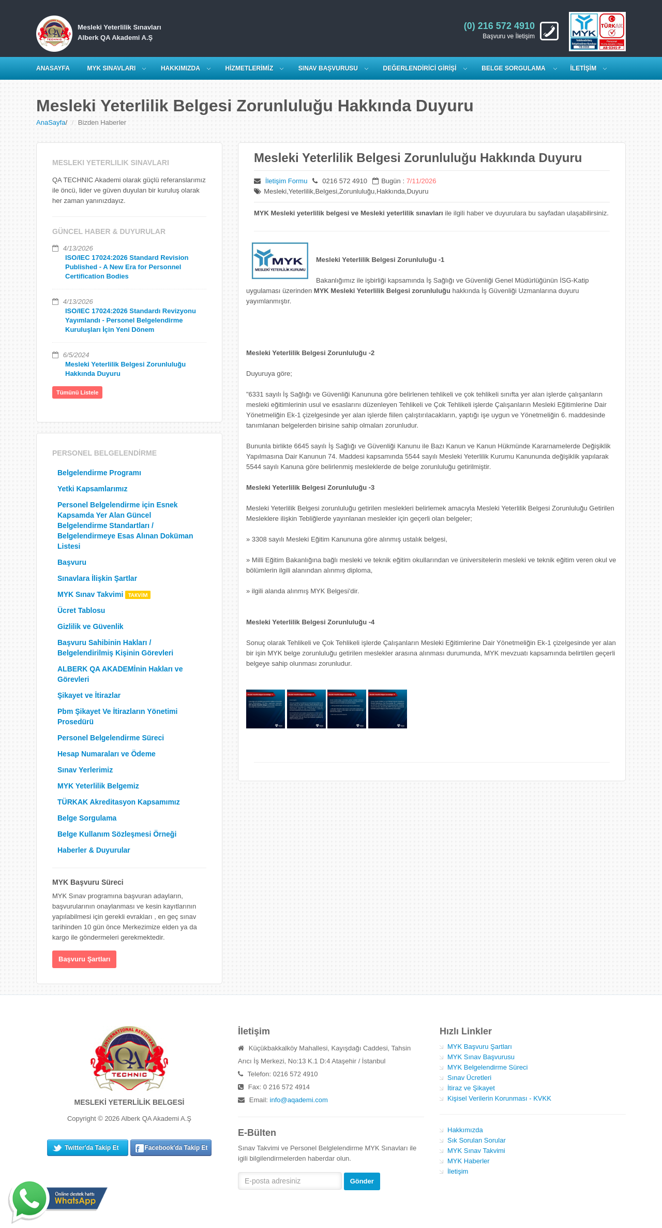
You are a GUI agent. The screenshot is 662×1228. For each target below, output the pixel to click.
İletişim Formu (286, 181)
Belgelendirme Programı (99, 473)
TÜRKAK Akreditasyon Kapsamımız (118, 802)
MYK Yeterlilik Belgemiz (98, 786)
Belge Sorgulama (514, 68)
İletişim (457, 1171)
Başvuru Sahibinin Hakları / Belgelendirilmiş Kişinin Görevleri (115, 647)
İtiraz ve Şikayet (471, 1088)
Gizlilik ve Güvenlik (90, 626)
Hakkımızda (465, 1130)
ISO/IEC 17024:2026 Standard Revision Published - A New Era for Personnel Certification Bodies (126, 267)
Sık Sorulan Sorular (476, 1140)
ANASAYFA (53, 68)
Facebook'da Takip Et (175, 1147)
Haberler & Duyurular (93, 850)
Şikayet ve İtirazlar (89, 695)
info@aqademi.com (299, 1100)
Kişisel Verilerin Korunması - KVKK (499, 1098)
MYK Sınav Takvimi (104, 594)
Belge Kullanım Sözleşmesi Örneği (116, 834)
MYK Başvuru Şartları (479, 1046)
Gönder (362, 1181)
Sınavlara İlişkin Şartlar (97, 578)
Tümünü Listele (77, 392)
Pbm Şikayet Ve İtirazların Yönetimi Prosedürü (117, 716)
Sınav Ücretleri (469, 1077)
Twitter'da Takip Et (91, 1147)
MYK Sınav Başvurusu (481, 1057)
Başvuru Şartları (84, 959)
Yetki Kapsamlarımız (92, 489)
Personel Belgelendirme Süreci (110, 738)
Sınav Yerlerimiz (85, 770)
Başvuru (71, 562)
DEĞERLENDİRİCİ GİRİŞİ (420, 68)
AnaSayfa (50, 122)
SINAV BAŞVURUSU (328, 68)
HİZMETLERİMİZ (249, 68)
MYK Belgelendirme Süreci (487, 1067)
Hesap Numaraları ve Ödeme (106, 754)
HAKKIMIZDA (180, 68)
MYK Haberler (468, 1161)
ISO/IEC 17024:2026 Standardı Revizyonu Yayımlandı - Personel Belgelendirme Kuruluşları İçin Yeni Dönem (130, 320)
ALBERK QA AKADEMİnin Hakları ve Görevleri (120, 674)
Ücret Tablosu (81, 610)
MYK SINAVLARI (111, 68)
